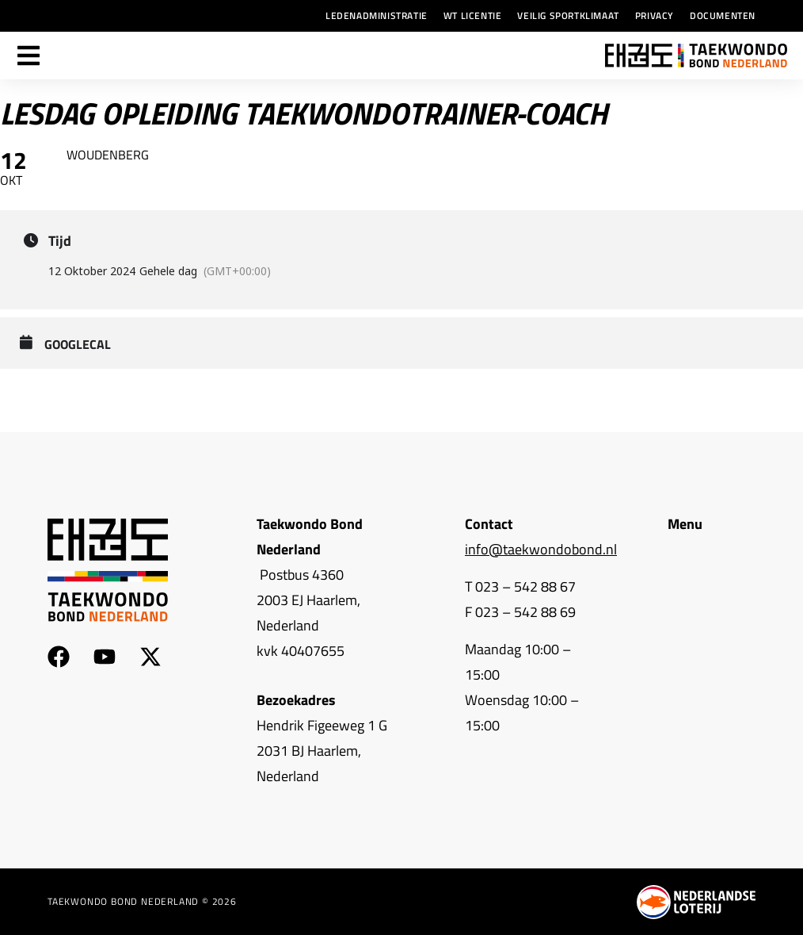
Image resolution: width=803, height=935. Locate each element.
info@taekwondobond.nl (541, 549)
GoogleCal (77, 345)
